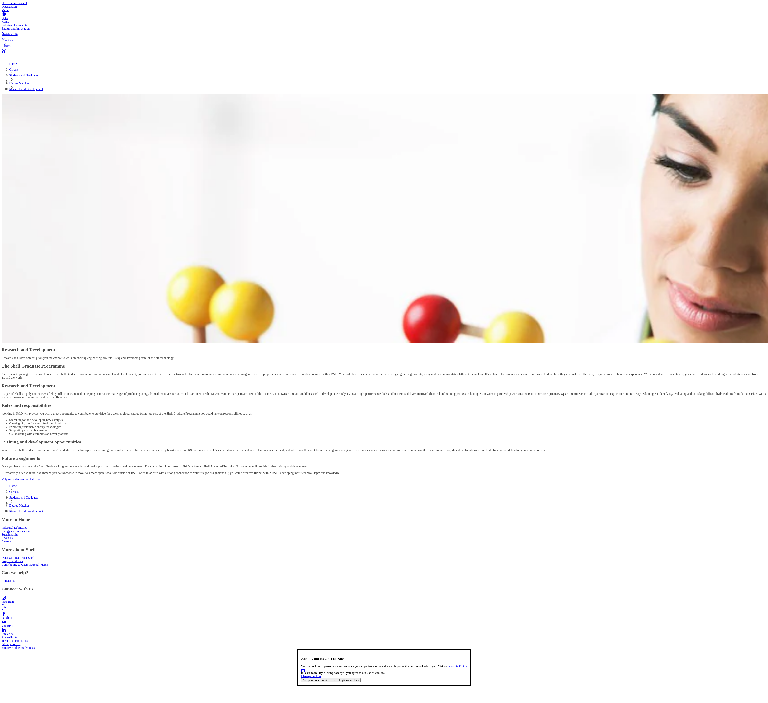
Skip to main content (14, 3)
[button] (384, 30)
